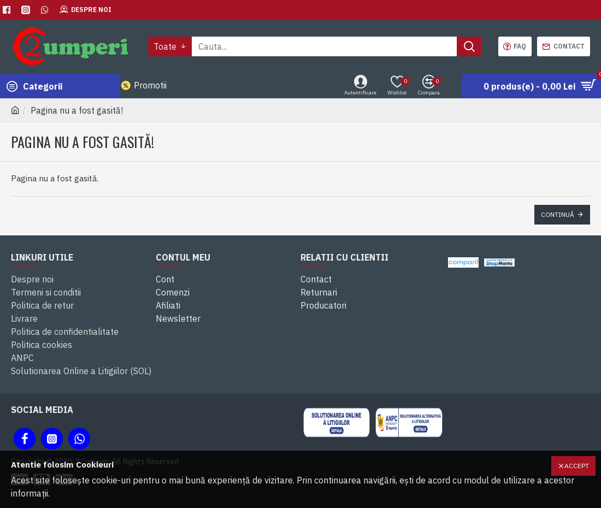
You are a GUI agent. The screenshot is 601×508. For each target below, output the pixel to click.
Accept (576, 466)
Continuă (557, 214)
